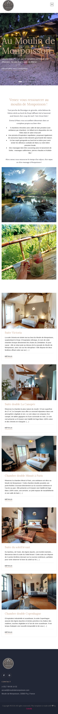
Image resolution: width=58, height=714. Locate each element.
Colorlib (29, 709)
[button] (20, 81)
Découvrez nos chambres (15, 68)
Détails (8, 356)
